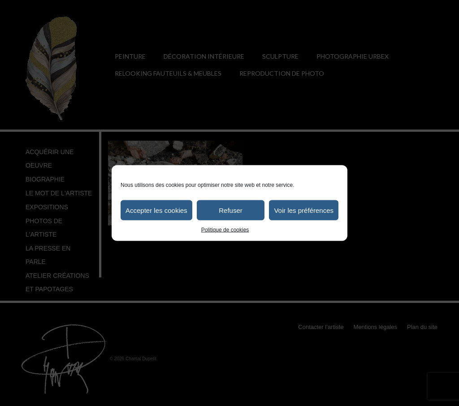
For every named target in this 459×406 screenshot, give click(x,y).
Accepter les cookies (156, 210)
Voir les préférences (303, 210)
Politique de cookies (225, 230)
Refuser (230, 210)
